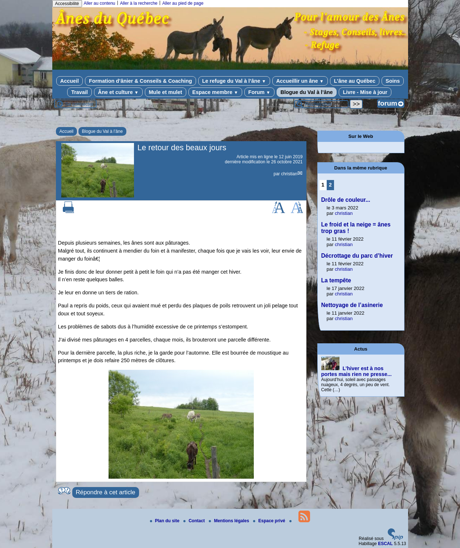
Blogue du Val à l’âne (307, 92)
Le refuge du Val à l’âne (234, 81)
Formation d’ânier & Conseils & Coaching (140, 81)
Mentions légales (229, 520)
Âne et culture (118, 92)
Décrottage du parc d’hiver (357, 256)
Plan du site (165, 520)
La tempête (336, 280)
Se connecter (79, 104)
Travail (79, 92)
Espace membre (215, 92)
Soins (393, 81)
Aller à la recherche (138, 3)
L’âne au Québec (354, 81)
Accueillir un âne (300, 81)
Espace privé (269, 520)
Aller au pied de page (182, 3)
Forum (259, 92)
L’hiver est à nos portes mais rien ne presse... (356, 371)
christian (289, 173)
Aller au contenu (99, 3)
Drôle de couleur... (345, 200)
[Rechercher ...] (321, 104)
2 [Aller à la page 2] (330, 185)
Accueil (69, 81)
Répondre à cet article (105, 492)
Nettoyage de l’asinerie (352, 305)
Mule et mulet (165, 92)
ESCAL (385, 543)
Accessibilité (67, 3)
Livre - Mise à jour (365, 92)
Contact (194, 520)
